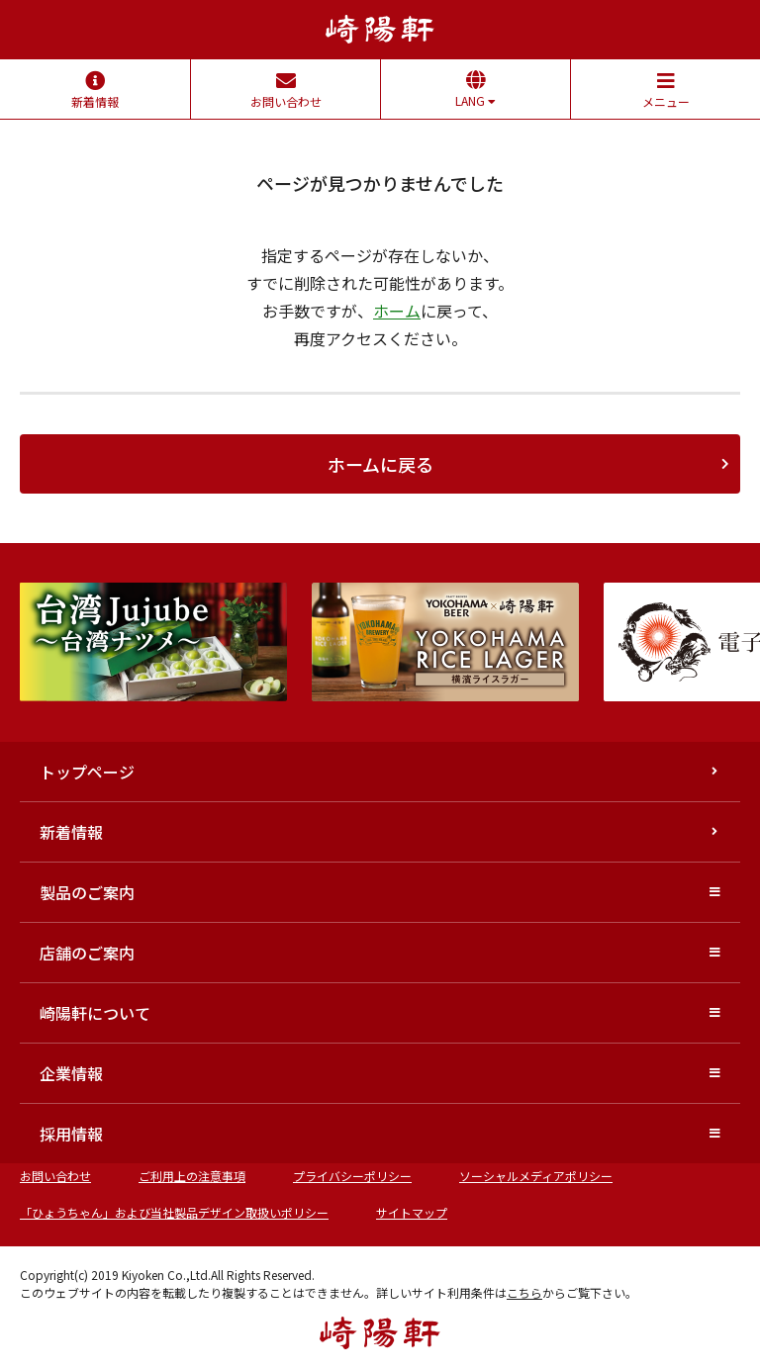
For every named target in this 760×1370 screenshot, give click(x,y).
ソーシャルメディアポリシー (536, 1175)
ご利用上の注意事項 (192, 1175)
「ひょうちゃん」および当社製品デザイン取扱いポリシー (174, 1212)
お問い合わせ (55, 1175)
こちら (524, 1292)
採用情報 (71, 1133)
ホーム (397, 310)
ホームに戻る (380, 464)
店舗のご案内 (87, 952)
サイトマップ (411, 1212)
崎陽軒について (95, 1013)
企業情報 (71, 1073)
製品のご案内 (87, 892)
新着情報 (71, 832)
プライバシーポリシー (352, 1175)
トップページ (87, 771)
